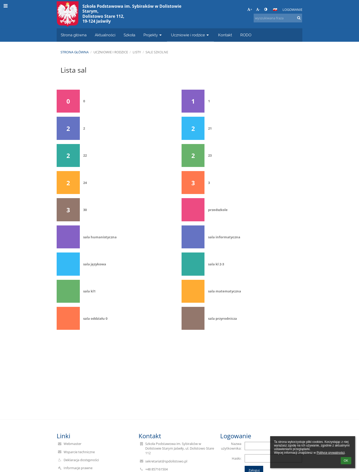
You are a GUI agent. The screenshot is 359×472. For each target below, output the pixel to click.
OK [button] (346, 460)
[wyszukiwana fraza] (277, 18)
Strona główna (75, 52)
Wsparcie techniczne (79, 452)
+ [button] (249, 9)
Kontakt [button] (225, 35)
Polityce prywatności (331, 452)
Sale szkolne (157, 52)
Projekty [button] (153, 35)
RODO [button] (245, 35)
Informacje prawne (78, 468)
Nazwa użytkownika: (231, 446)
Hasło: (236, 458)
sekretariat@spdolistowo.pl (166, 461)
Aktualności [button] (105, 35)
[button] (275, 9)
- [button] (258, 9)
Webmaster (72, 443)
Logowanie (292, 9)
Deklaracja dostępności (81, 460)
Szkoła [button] (129, 35)
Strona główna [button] (74, 35)
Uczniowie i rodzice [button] (190, 35)
